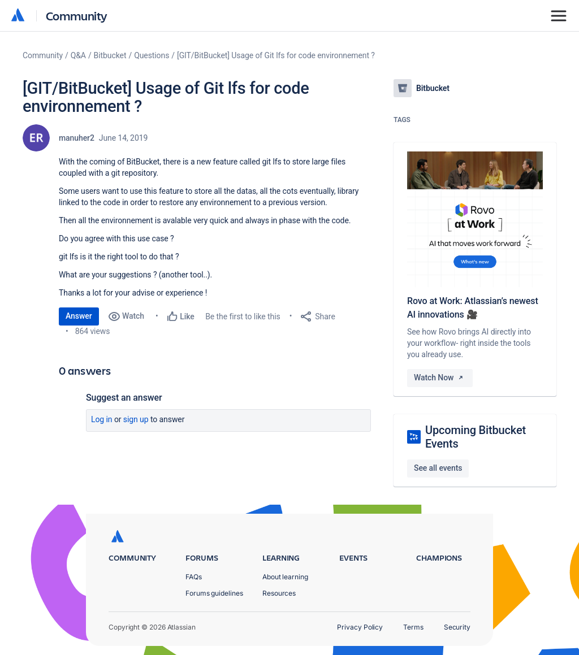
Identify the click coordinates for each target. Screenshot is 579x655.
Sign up (136, 419)
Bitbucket (110, 55)
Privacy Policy (360, 627)
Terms (413, 627)
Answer (79, 315)
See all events (438, 467)
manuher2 (76, 137)
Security (457, 627)
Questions (151, 55)
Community (76, 15)
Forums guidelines (214, 593)
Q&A (78, 55)
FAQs (193, 576)
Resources (279, 593)
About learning (285, 576)
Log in (102, 419)
